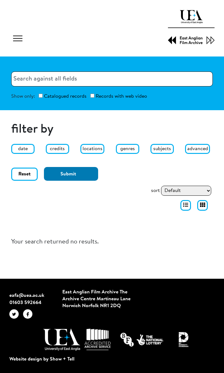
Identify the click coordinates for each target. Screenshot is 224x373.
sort (155, 190)
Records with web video (118, 96)
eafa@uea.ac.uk (26, 295)
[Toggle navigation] (17, 39)
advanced (197, 148)
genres (127, 148)
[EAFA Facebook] (29, 314)
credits (57, 148)
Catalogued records (63, 96)
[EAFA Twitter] (16, 314)
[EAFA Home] (191, 27)
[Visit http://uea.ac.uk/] (61, 340)
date (23, 148)
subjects (162, 148)
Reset (24, 174)
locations (92, 148)
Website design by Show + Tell (41, 359)
